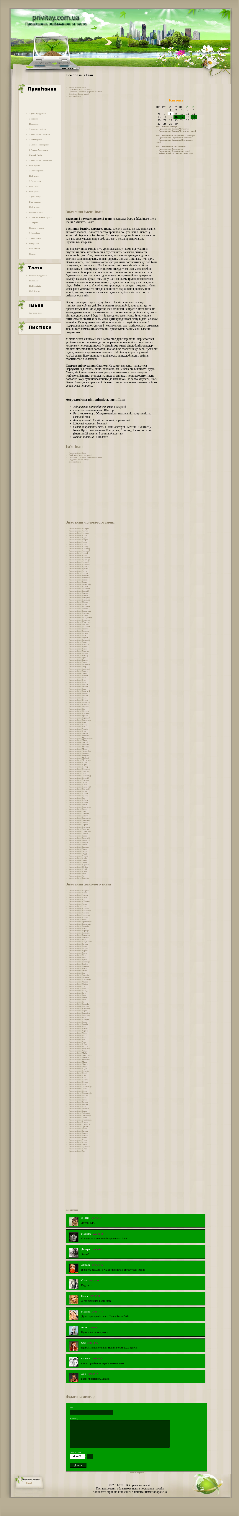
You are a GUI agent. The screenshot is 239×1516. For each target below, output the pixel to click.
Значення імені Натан (78, 762)
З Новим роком (35, 139)
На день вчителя (36, 212)
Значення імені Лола (77, 1042)
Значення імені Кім (77, 709)
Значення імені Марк (78, 740)
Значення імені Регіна (78, 1100)
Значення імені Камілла (79, 1006)
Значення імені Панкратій (80, 787)
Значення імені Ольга (78, 1091)
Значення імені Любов (78, 1046)
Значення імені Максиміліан (81, 738)
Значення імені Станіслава (80, 1120)
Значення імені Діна (77, 955)
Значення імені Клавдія (79, 1019)
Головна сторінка (136, 1472)
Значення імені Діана (78, 953)
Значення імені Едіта (78, 959)
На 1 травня (34, 186)
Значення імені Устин (78, 849)
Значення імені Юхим (78, 871)
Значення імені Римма (78, 1104)
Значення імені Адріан (78, 537)
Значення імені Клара (78, 1022)
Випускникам (35, 202)
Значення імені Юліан (78, 867)
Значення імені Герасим (79, 631)
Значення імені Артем (78, 568)
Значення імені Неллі (78, 1073)
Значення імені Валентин (80, 589)
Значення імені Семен (78, 822)
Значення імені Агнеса (78, 895)
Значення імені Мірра (78, 1066)
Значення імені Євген (78, 662)
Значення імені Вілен (78, 604)
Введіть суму (75, 1452)
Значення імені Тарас (78, 836)
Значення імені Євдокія (79, 977)
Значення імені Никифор (79, 769)
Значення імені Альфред (79, 548)
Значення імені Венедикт (79, 597)
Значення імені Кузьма (78, 715)
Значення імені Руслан (78, 809)
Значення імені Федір (78, 853)
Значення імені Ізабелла (79, 988)
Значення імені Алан (78, 544)
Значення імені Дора (77, 957)
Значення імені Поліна (78, 1095)
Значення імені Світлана (79, 1113)
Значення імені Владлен (79, 613)
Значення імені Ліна (77, 1037)
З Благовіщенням (36, 171)
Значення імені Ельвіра (79, 966)
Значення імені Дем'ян (78, 646)
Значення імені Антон (78, 555)
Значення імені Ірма (77, 999)
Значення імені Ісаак (77, 698)
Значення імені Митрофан (80, 751)
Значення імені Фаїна (78, 1140)
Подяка (32, 254)
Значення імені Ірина (78, 997)
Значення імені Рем (77, 798)
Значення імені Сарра (78, 1111)
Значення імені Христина (80, 1146)
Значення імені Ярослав (79, 878)
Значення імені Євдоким (79, 664)
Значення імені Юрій (78, 869)
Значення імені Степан (78, 833)
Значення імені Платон (79, 793)
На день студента (36, 228)
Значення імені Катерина (79, 1015)
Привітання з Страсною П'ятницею (175, 138)
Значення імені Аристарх (79, 560)
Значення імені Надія (78, 1068)
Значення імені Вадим (78, 586)
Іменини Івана (75, 96)
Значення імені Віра (77, 939)
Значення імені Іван (77, 87)
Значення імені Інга (77, 993)
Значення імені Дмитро (79, 651)
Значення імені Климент (79, 713)
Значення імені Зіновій (79, 675)
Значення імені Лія (77, 1039)
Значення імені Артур (78, 571)
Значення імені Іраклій (78, 695)
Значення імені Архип (78, 573)
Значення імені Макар (78, 733)
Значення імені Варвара (79, 930)
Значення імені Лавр (77, 722)
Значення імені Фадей (78, 851)
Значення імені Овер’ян (79, 771)
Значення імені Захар (78, 673)
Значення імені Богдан (78, 580)
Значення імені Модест (79, 755)
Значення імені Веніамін (79, 600)
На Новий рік (35, 286)
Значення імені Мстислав (80, 760)
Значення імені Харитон (79, 865)
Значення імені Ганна (78, 946)
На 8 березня (34, 165)
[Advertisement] (39, 102)
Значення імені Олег (77, 773)
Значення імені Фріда (78, 1144)
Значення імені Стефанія (79, 1124)
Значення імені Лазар (78, 724)
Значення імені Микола (79, 747)
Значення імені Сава (77, 811)
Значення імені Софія (78, 1117)
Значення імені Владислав (80, 611)
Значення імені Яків (77, 873)
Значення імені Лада (77, 1026)
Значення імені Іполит (78, 693)
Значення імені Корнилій (79, 718)
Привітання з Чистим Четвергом (174, 129)
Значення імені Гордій (78, 637)
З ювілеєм (33, 119)
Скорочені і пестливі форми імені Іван (85, 92)
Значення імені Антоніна (79, 915)
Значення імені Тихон (78, 845)
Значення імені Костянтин (80, 720)
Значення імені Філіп (78, 858)
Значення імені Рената (78, 1102)
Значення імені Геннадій (79, 626)
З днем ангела (35, 238)
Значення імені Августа (79, 890)
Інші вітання (34, 248)
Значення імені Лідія (78, 1033)
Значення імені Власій (78, 615)
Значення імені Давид (78, 642)
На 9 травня (34, 191)
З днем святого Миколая (39, 134)
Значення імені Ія (76, 1002)
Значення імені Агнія (78, 897)
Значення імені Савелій (79, 813)
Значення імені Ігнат (77, 680)
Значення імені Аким (78, 542)
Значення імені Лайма (78, 1028)
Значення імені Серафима (80, 1115)
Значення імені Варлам (79, 593)
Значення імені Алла (77, 906)
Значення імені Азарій (78, 540)
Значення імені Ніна (77, 1077)
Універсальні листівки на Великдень (176, 153)
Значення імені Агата (78, 893)
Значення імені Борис (78, 582)
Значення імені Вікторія (79, 937)
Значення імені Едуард (78, 653)
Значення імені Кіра (77, 1017)
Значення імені (35, 313)
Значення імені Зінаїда (78, 984)
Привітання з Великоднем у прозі (174, 151)
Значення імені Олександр (80, 776)
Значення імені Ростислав (80, 807)
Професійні (34, 243)
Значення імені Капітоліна (80, 1008)
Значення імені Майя (78, 1053)
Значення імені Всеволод (79, 620)
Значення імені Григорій (79, 640)
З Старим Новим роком (39, 145)
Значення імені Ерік (77, 658)
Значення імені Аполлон (79, 557)
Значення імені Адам (78, 535)
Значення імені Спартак (79, 829)
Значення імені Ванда (78, 928)
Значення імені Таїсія (78, 1129)
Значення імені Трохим (79, 847)
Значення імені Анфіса (78, 917)
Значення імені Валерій (79, 591)
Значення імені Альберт (79, 546)
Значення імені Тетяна (78, 1133)
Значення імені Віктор (78, 602)
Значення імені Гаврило (79, 624)
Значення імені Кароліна (79, 1013)
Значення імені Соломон (79, 827)
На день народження (38, 275)
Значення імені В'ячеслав (80, 622)
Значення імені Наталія (79, 1071)
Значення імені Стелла (78, 1122)
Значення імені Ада (77, 899)
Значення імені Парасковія (80, 1093)
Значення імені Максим (79, 735)
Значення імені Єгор (77, 666)
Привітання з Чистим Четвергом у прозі (177, 131)
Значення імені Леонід (78, 729)
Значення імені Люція (78, 1051)
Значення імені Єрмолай (79, 669)
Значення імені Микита (79, 744)
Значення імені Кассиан (79, 704)
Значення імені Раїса (77, 1097)
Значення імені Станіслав (80, 831)
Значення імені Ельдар (78, 655)
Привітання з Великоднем (171, 149)
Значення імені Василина (80, 933)
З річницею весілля (37, 129)
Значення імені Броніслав (80, 584)
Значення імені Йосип (78, 700)
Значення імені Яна (77, 1151)
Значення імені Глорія (78, 948)
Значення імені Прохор (79, 796)
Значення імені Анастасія (80, 910)
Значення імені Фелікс (78, 856)
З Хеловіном (34, 233)
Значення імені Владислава (80, 942)
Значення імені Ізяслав (78, 684)
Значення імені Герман (78, 633)
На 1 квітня (34, 176)
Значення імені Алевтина (79, 901)
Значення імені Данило (79, 644)
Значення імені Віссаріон (80, 606)
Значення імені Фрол (78, 860)
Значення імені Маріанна (79, 1060)
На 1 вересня (34, 207)
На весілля (33, 124)
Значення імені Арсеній (79, 566)
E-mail (29, 1483)
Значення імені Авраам (79, 533)
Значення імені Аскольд (79, 575)
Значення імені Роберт (78, 800)
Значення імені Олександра (80, 1086)
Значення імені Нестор (78, 767)
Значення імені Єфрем (78, 671)
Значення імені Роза (77, 1106)
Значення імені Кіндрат (79, 711)
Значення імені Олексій (79, 778)
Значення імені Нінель (78, 1080)
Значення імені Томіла (78, 1135)
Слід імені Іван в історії (79, 94)
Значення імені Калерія (79, 1004)
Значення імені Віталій (79, 609)
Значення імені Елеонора (79, 962)
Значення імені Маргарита (80, 1055)
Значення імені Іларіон (78, 686)
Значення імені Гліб (77, 635)
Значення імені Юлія (78, 1149)
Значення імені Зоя (77, 986)
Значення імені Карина (79, 1011)
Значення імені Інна (77, 995)
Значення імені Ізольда (79, 991)
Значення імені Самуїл (78, 816)
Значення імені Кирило (79, 707)
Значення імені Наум (78, 764)
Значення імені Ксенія (78, 1024)
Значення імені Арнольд (79, 564)
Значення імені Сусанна (79, 1126)
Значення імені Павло (78, 784)
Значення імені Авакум (79, 528)
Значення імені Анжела (79, 913)
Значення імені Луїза (78, 1044)
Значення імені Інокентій (79, 691)
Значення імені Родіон (78, 802)
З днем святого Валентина (40, 160)
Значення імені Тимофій (79, 840)
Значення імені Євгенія (79, 975)
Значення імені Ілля (77, 689)
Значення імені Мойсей (79, 758)
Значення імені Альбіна (79, 908)
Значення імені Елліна (78, 964)
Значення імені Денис (78, 649)
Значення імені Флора (78, 1142)
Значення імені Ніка (77, 1075)
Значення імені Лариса (78, 1031)
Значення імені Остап (78, 782)
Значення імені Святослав (80, 818)
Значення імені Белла (78, 919)
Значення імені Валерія (79, 926)
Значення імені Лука (77, 731)
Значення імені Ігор (77, 682)
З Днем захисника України (40, 217)
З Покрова (33, 223)
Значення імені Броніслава (80, 922)
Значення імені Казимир (79, 702)
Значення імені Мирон (78, 749)
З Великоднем (35, 181)
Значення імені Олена (78, 1088)
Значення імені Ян (77, 876)
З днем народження (37, 113)
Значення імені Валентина (80, 924)
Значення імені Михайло (79, 753)
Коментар (74, 1418)
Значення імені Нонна (78, 1082)
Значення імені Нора (77, 1084)
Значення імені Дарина (79, 950)
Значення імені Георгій (79, 629)
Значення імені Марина (79, 1057)
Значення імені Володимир (80, 617)
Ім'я (71, 1408)
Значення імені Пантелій (79, 789)
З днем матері (35, 197)
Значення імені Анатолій (79, 551)
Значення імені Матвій (78, 742)
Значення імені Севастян (79, 820)
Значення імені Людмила (79, 1048)
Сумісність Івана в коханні (80, 89)
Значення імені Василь (78, 595)
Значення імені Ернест (78, 660)
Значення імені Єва (77, 973)
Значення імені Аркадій (79, 562)
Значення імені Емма (78, 970)
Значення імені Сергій (78, 824)
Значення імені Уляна (78, 1137)
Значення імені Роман (78, 804)
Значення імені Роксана (79, 1109)
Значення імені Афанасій (79, 577)
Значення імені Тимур (78, 842)
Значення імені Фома (78, 862)
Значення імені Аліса (78, 904)
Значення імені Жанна (78, 982)
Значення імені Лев (77, 727)
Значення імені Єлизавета (80, 979)
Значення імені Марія (78, 1062)
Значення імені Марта (78, 1064)
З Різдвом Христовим (38, 150)
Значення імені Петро (78, 791)
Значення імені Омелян (79, 780)
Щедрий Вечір (35, 155)
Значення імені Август (78, 531)
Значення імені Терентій (79, 838)
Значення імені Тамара (78, 1131)
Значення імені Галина (78, 944)
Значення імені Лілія (78, 1035)
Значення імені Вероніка (79, 935)
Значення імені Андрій (78, 553)
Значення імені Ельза (78, 968)
